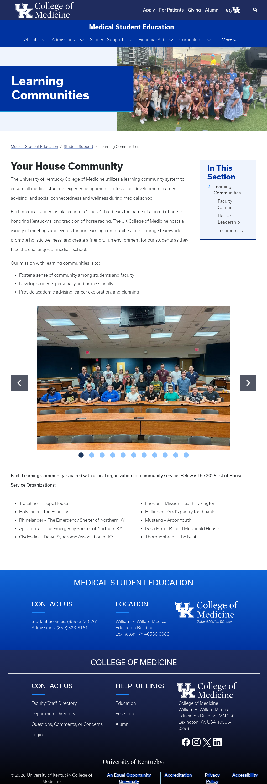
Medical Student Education (34, 147)
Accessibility (245, 774)
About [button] (30, 39)
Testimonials (230, 230)
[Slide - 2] (102, 455)
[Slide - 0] (81, 455)
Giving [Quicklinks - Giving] (194, 9)
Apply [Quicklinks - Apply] (149, 9)
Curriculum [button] (190, 39)
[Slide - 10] (186, 455)
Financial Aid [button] (151, 39)
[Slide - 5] (133, 455)
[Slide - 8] (165, 455)
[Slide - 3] (112, 455)
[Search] (256, 10)
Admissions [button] (63, 39)
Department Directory (53, 713)
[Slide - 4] (123, 455)
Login (37, 734)
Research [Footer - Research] (125, 713)
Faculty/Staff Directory (54, 703)
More (229, 39)
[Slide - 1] (91, 455)
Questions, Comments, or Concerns (67, 724)
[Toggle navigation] (7, 10)
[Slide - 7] (154, 455)
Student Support (78, 147)
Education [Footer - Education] (126, 703)
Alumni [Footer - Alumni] (123, 724)
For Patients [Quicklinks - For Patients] (171, 9)
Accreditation (178, 774)
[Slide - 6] (144, 455)
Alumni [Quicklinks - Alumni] (212, 9)
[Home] (44, 9)
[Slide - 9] (175, 455)
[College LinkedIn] (217, 743)
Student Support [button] (106, 39)
